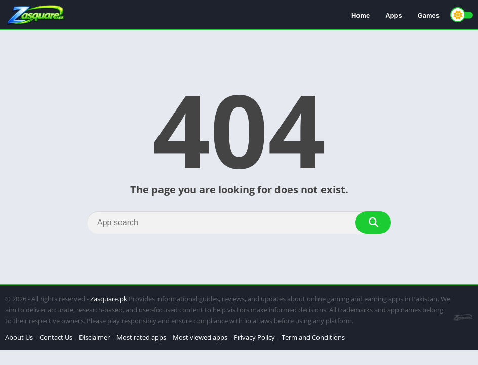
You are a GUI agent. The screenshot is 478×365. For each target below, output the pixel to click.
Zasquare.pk (108, 298)
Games (429, 15)
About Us (19, 337)
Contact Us (55, 337)
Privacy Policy (254, 337)
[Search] (239, 222)
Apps (393, 15)
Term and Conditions (313, 337)
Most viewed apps (200, 337)
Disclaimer (94, 337)
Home (360, 15)
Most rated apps (141, 337)
